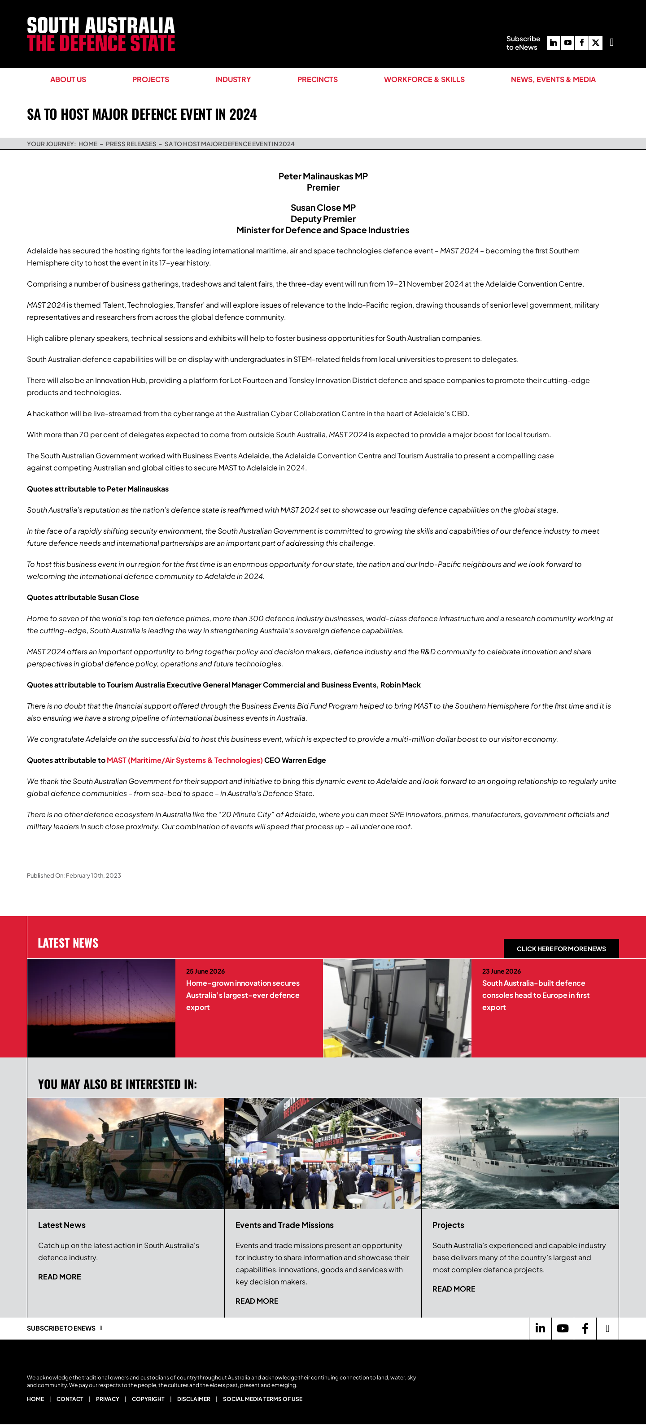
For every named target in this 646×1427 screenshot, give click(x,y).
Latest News (68, 942)
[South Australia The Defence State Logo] (101, 20)
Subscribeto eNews (523, 43)
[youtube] (567, 43)
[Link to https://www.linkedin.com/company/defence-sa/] (540, 1328)
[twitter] (595, 43)
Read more (59, 1276)
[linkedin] (553, 43)
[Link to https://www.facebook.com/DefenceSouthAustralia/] (585, 1328)
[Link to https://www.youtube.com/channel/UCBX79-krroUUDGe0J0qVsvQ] (562, 1328)
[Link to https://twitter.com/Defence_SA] (607, 1328)
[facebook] (581, 43)
